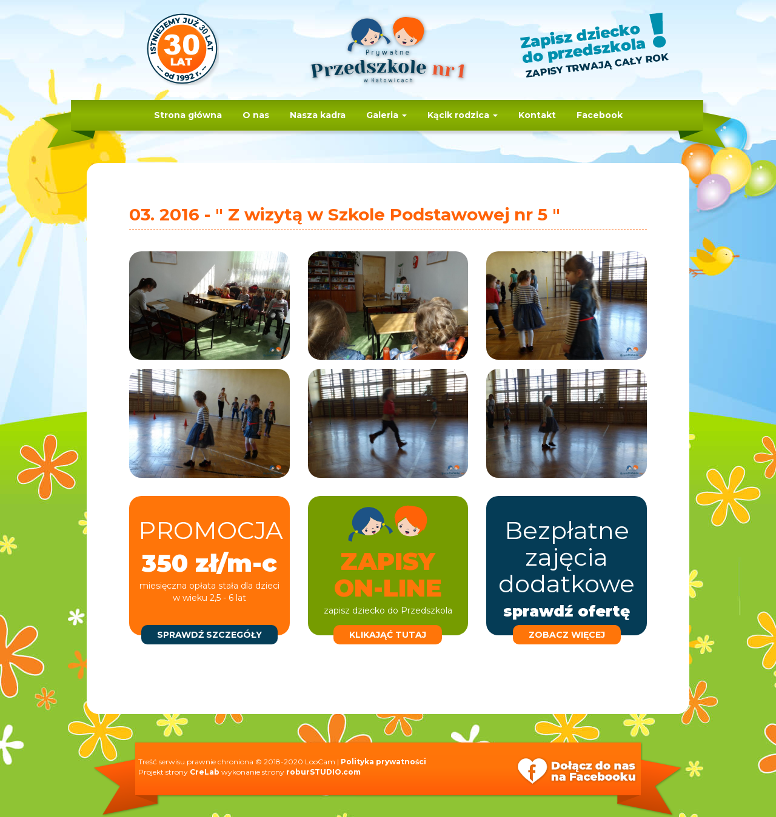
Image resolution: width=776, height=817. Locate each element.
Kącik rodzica (462, 115)
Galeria (386, 115)
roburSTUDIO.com (323, 771)
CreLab (204, 771)
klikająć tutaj (387, 634)
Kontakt (537, 115)
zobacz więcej (567, 634)
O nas (255, 115)
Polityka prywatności (383, 761)
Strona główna (188, 115)
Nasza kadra (318, 115)
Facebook (600, 115)
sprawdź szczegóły (209, 634)
